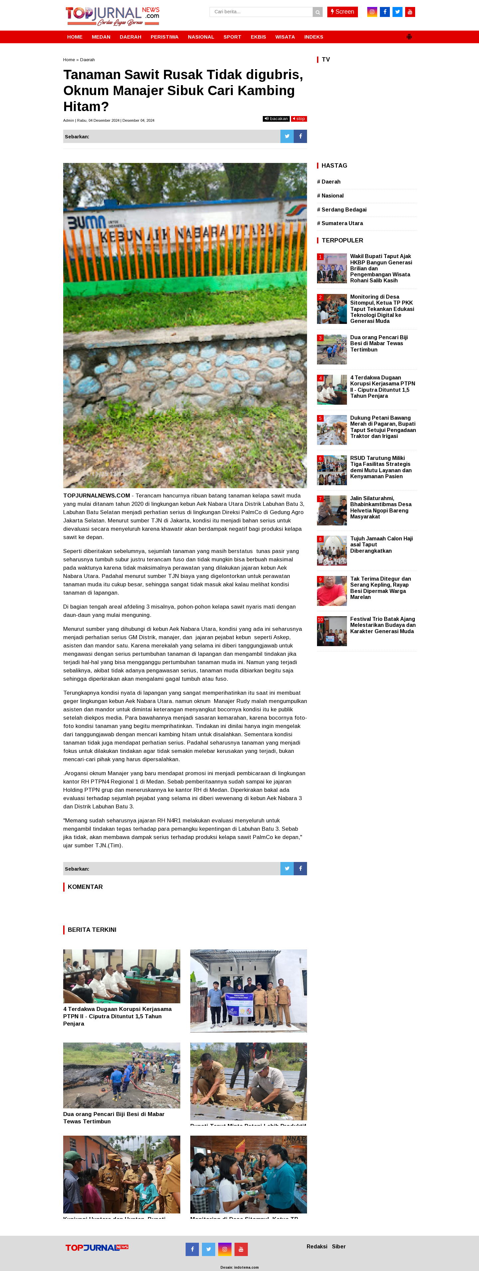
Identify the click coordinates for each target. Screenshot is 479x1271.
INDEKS (313, 37)
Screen (342, 11)
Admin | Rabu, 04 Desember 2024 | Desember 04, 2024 (108, 120)
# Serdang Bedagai (342, 209)
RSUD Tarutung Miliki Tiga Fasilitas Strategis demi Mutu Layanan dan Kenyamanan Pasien (381, 467)
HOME (74, 37)
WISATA (285, 37)
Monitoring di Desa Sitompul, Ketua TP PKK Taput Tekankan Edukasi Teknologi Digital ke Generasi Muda (382, 309)
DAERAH (130, 37)
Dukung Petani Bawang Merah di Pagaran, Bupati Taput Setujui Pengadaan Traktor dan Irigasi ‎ (383, 427)
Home (69, 59)
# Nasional (330, 196)
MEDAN (101, 37)
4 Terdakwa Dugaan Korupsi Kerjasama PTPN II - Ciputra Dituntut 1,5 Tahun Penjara (117, 1016)
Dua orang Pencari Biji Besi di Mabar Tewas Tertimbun (379, 343)
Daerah (87, 59)
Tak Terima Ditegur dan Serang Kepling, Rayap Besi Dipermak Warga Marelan (380, 588)
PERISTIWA (165, 37)
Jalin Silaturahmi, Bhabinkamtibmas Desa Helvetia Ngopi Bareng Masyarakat (380, 507)
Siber (339, 1246)
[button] (409, 34)
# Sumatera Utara (340, 223)
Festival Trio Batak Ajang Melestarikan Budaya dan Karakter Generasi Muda (383, 625)
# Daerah (329, 182)
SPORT (232, 37)
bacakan (276, 118)
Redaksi (317, 1246)
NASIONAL (201, 37)
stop (299, 118)
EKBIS (258, 37)
